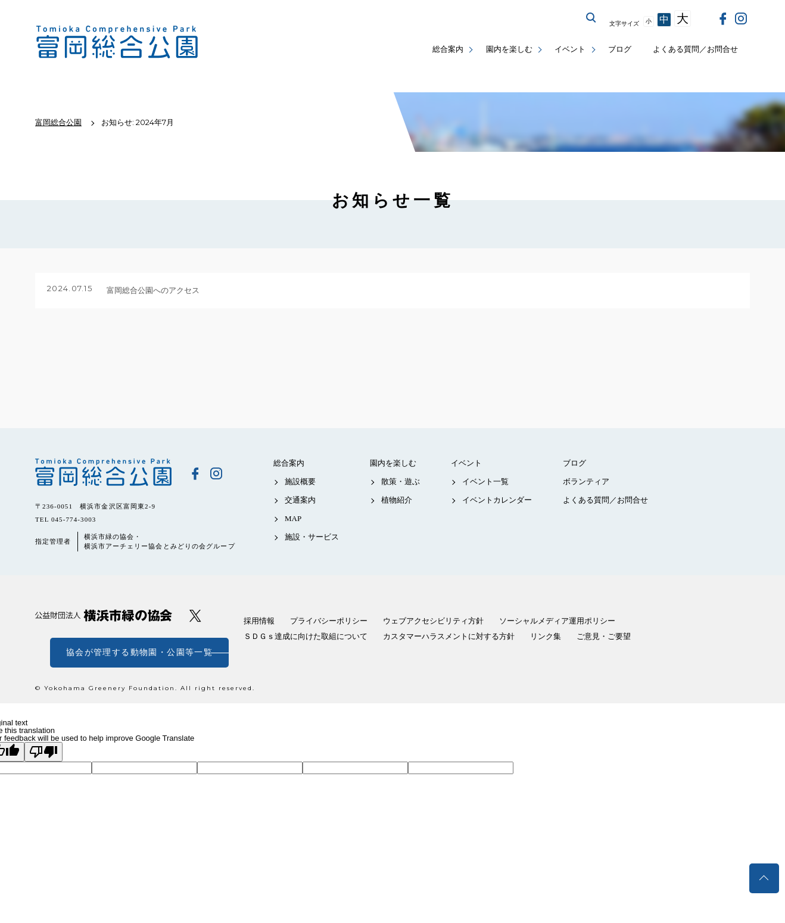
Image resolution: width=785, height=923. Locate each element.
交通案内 (300, 499)
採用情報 (259, 620)
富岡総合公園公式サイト (117, 42)
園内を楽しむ (509, 49)
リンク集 (545, 636)
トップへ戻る (764, 878)
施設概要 (300, 481)
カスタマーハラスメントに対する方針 (449, 636)
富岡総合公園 (103, 473)
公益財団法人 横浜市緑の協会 (103, 615)
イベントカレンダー (497, 499)
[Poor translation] (43, 752)
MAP (293, 518)
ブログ (619, 49)
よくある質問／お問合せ (695, 49)
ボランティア (586, 481)
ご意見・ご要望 (604, 636)
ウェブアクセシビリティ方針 (433, 620)
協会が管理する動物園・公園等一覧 (139, 652)
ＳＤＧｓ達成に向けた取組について (305, 636)
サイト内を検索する (591, 18)
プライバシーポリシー (328, 620)
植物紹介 (396, 499)
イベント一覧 (485, 481)
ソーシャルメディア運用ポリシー (557, 620)
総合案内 (447, 49)
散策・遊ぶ (400, 481)
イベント (570, 49)
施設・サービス (312, 536)
